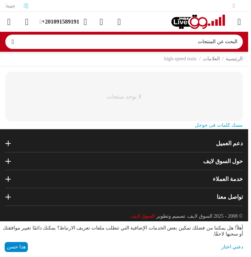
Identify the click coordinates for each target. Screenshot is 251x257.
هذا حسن (16, 247)
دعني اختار (232, 247)
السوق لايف (143, 216)
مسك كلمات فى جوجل (219, 125)
